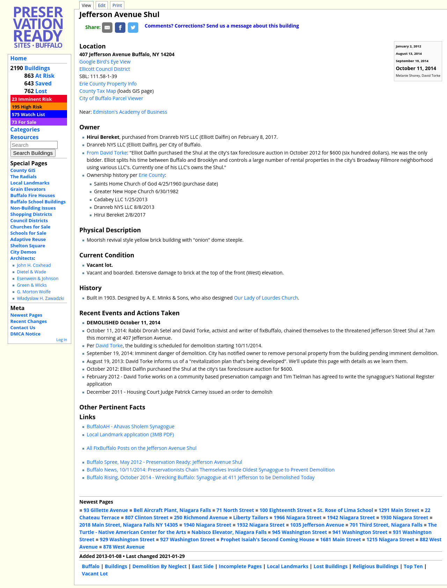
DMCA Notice (25, 334)
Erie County (152, 175)
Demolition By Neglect (159, 566)
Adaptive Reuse (28, 239)
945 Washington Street (299, 532)
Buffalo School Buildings (38, 201)
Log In (61, 339)
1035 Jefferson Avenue (317, 524)
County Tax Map (97, 91)
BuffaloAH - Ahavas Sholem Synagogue (130, 426)
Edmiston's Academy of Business (130, 111)
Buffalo (91, 566)
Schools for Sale (28, 233)
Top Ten (413, 566)
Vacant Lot (95, 573)
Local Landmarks (30, 183)
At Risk (44, 76)
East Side (203, 566)
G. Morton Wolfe (34, 292)
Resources (24, 137)
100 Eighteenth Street (285, 510)
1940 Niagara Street (207, 524)
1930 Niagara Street (404, 517)
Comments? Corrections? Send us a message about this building (222, 25)
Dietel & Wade (31, 272)
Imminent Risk (35, 99)
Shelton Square (27, 245)
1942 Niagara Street (351, 517)
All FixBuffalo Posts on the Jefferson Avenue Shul (142, 448)
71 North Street (235, 510)
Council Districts (29, 220)
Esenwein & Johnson (37, 278)
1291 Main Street (399, 510)
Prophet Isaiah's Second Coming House (268, 539)
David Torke (109, 345)
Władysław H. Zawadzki (40, 298)
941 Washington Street (359, 532)
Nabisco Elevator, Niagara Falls (228, 532)
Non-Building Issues (33, 208)
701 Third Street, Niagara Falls (386, 524)
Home (18, 58)
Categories (25, 129)
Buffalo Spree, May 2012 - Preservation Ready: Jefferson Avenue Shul (164, 462)
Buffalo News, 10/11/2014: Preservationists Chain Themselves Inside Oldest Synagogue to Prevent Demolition (211, 469)
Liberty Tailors (250, 517)
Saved (43, 83)
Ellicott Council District (104, 69)
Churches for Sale (30, 227)
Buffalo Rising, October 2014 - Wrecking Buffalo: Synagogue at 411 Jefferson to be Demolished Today (201, 477)
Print (117, 5)
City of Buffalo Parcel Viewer (111, 98)
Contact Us (22, 327)
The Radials (23, 176)
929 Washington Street (127, 539)
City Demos (23, 252)
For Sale (27, 122)
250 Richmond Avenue (201, 517)
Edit (101, 5)
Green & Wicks (31, 285)
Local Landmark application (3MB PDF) (130, 434)
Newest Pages (26, 315)
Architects (22, 258)
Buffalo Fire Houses (32, 195)
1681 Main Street (340, 539)
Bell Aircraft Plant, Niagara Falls (172, 510)
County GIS (23, 170)
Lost (41, 91)
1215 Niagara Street (390, 539)
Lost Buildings (330, 566)
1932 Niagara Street (261, 524)
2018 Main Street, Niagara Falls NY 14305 (128, 524)
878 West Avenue (123, 546)
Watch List (33, 114)
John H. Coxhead (34, 265)
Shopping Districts (31, 214)
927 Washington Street (187, 539)
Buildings (37, 68)
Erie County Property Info (108, 83)
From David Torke (107, 152)
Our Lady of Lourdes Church (266, 297)
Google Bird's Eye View (104, 61)
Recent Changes (28, 321)
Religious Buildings (375, 566)
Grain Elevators (28, 189)
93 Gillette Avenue (105, 510)
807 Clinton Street (146, 517)
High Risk (31, 107)
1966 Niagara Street (298, 517)
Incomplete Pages (240, 566)
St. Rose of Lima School (345, 510)
